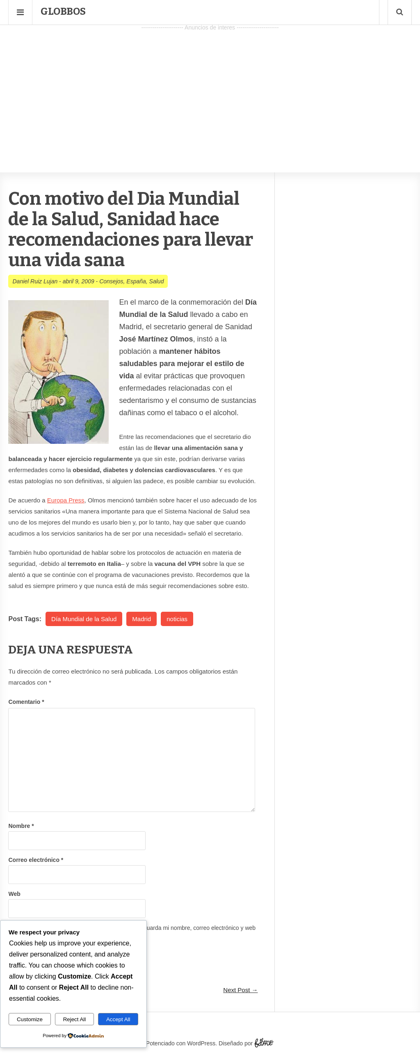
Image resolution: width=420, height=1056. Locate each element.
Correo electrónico (35, 860)
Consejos (111, 281)
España (136, 281)
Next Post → (240, 989)
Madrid (141, 618)
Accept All (118, 1019)
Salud (156, 281)
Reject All (74, 1019)
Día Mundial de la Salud (83, 618)
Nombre (21, 826)
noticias (177, 618)
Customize (30, 1019)
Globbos (63, 11)
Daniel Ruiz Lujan (34, 281)
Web (14, 894)
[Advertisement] (210, 90)
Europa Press (65, 500)
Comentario (26, 702)
